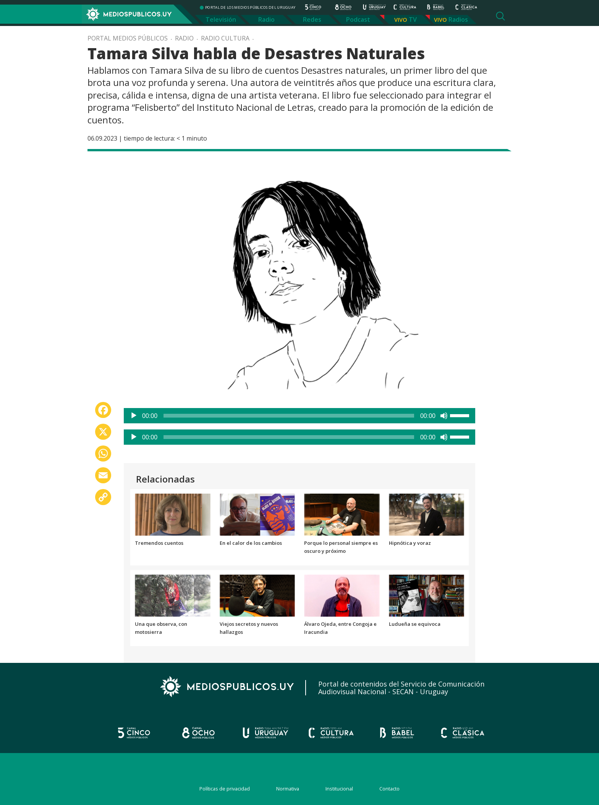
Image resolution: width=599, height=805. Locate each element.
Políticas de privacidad (224, 788)
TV (413, 19)
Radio (266, 19)
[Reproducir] (134, 416)
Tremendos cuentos (159, 542)
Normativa (287, 788)
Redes (312, 19)
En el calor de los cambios (251, 542)
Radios (458, 19)
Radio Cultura (225, 38)
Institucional (339, 788)
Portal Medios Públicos (127, 38)
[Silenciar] (444, 416)
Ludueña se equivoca (414, 623)
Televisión (221, 19)
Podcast (358, 19)
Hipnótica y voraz (410, 542)
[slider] (289, 416)
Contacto (389, 788)
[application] (299, 415)
